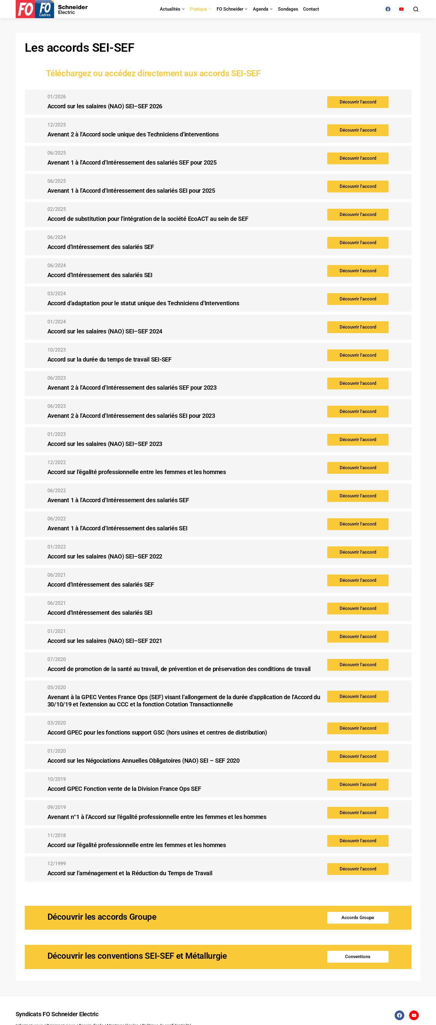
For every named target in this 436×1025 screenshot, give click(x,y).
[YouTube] (401, 9)
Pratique (198, 9)
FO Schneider (230, 9)
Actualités (170, 9)
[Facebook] (388, 9)
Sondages (288, 9)
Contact (311, 9)
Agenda (260, 9)
